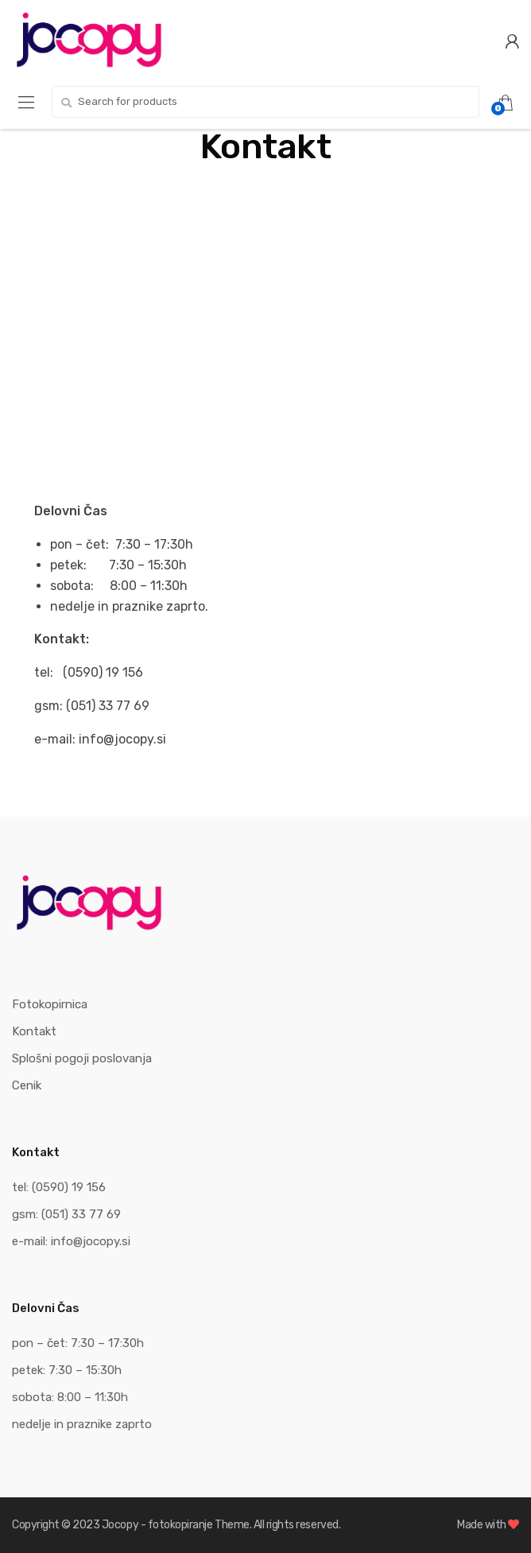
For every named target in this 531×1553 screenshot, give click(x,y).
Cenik (26, 1085)
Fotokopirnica (49, 1004)
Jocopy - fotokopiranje (157, 1525)
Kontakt (34, 1031)
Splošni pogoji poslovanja (82, 1058)
